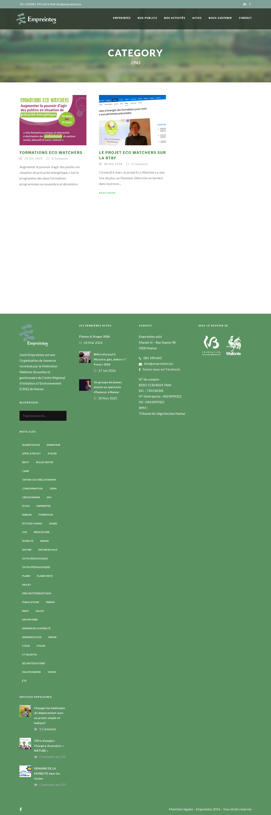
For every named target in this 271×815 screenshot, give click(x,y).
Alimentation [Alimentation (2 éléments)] (31, 444)
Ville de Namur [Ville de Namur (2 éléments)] (31, 672)
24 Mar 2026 (93, 342)
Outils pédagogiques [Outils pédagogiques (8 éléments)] (36, 567)
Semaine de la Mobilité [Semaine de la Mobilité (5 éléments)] (36, 628)
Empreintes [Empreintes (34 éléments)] (44, 505)
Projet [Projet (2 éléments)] (26, 584)
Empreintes (122, 18)
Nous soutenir (220, 18)
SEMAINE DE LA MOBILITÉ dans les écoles (47, 773)
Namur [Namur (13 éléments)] (44, 540)
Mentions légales (181, 809)
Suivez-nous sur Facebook (161, 369)
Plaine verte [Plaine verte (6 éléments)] (45, 576)
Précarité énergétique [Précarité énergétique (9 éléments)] (36, 593)
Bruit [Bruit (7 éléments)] (25, 462)
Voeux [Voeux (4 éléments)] (52, 672)
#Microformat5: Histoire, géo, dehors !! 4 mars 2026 (110, 359)
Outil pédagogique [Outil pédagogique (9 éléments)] (35, 558)
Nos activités (174, 18)
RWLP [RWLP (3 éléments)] (25, 611)
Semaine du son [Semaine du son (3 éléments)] (31, 637)
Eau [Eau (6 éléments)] (49, 497)
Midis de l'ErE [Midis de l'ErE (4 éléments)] (42, 532)
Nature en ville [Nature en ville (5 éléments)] (47, 549)
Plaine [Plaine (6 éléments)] (26, 576)
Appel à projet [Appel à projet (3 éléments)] (31, 453)
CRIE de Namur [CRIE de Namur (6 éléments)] (31, 497)
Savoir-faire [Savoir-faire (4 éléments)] (30, 619)
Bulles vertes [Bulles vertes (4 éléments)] (44, 462)
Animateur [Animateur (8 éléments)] (53, 444)
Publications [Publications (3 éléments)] (30, 602)
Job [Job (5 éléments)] (24, 532)
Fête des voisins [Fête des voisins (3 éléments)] (32, 523)
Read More (107, 192)
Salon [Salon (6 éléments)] (40, 611)
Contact (245, 18)
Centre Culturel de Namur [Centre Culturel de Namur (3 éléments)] (39, 479)
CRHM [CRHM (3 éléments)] (53, 488)
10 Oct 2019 (33, 158)
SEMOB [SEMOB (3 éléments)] (52, 637)
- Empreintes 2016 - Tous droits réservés (223, 809)
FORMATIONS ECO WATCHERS (50, 152)
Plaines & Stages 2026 (94, 336)
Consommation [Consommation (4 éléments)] (32, 488)
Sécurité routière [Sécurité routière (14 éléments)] (33, 663)
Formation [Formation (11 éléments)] (46, 514)
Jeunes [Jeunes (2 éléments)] (53, 523)
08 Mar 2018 (113, 164)
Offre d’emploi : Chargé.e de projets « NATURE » (49, 746)
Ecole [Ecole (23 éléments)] (26, 505)
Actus (197, 18)
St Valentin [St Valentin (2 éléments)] (29, 654)
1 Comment (47, 729)
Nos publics (147, 18)
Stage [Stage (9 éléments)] (26, 645)
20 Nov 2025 (107, 398)
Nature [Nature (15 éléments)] (26, 549)
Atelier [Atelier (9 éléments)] (52, 453)
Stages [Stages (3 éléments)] (41, 645)
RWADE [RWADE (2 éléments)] (50, 602)
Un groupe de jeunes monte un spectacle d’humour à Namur (108, 387)
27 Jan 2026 (107, 370)
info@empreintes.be (158, 363)
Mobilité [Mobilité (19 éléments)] (27, 540)
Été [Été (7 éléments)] (24, 680)
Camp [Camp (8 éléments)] (25, 471)
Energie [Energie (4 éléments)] (27, 514)
